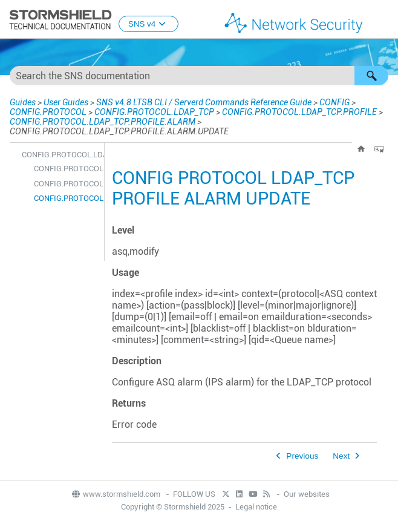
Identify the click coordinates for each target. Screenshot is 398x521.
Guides (23, 102)
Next (341, 455)
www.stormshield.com (115, 494)
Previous (302, 455)
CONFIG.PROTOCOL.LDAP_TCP (154, 112)
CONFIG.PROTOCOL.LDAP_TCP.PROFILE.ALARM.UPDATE (66, 198)
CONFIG (334, 102)
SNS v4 (148, 23)
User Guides (66, 102)
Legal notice (256, 506)
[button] (371, 75)
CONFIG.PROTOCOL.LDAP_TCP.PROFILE (299, 112)
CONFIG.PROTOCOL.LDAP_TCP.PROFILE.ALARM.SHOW (66, 183)
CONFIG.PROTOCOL (48, 112)
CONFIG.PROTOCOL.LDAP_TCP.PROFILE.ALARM (102, 121)
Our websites (307, 494)
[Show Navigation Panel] (383, 19)
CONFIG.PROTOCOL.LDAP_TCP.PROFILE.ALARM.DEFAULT (66, 168)
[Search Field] (199, 75)
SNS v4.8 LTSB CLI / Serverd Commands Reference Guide (204, 102)
